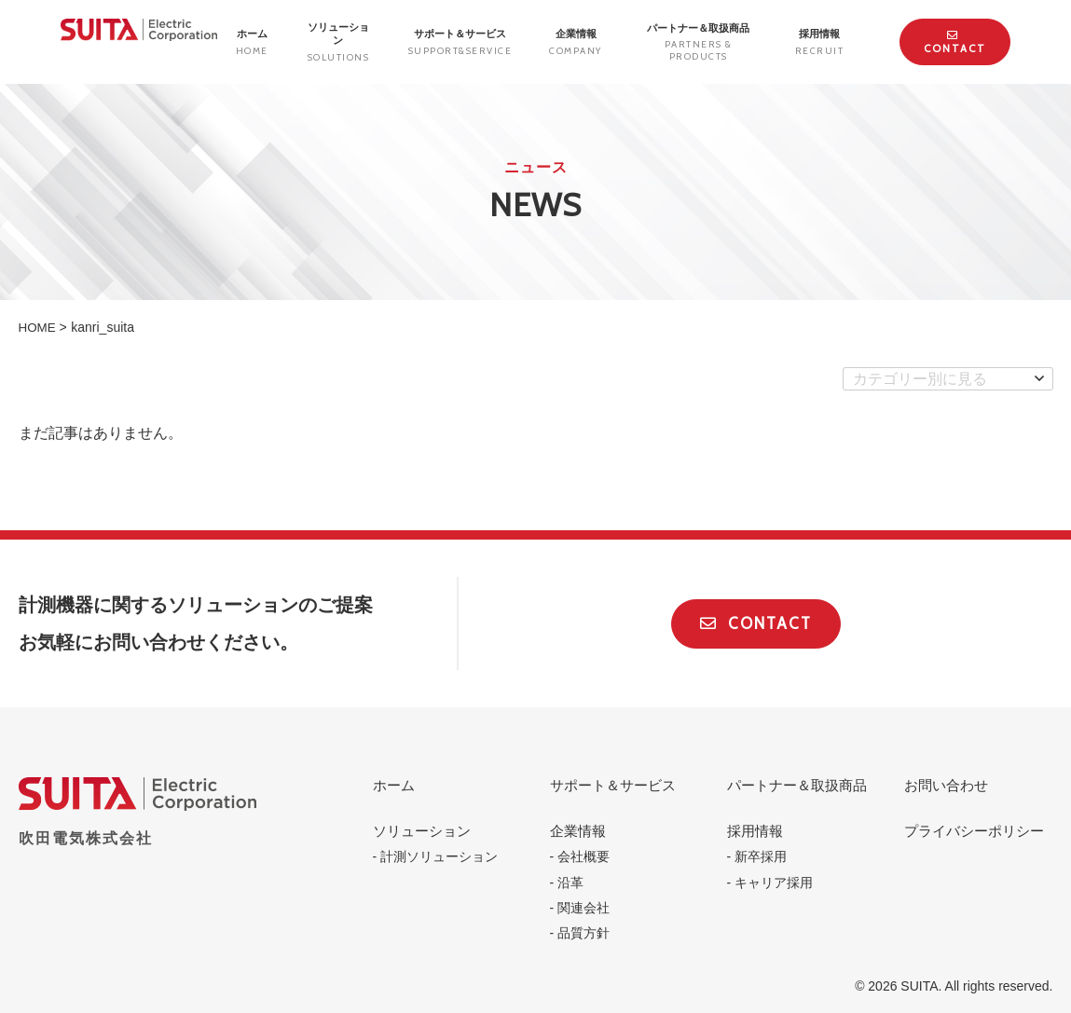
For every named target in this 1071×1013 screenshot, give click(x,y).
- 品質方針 (580, 932)
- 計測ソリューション (436, 856)
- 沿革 (567, 882)
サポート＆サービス (613, 785)
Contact (955, 42)
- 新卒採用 (757, 856)
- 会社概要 (580, 856)
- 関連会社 (580, 907)
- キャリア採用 (770, 882)
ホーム (394, 785)
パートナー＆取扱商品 (698, 42)
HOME (38, 327)
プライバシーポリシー (974, 831)
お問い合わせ (946, 785)
